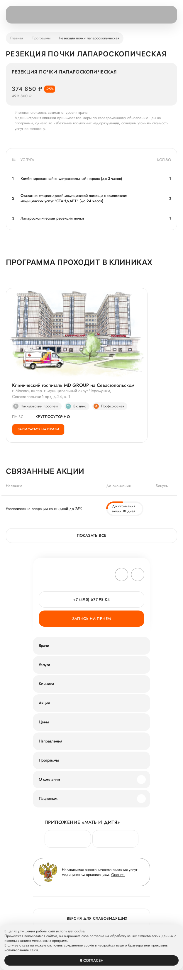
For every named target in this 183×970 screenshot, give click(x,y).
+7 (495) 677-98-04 (91, 599)
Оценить (118, 874)
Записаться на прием (38, 429)
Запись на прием (91, 618)
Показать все (91, 535)
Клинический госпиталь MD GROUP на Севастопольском (73, 385)
